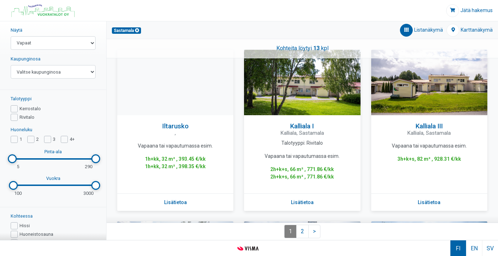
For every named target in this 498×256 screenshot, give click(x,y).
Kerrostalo (30, 108)
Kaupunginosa (25, 59)
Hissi (25, 225)
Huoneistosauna (36, 234)
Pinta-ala (53, 151)
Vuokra (53, 178)
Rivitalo (27, 117)
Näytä (16, 30)
